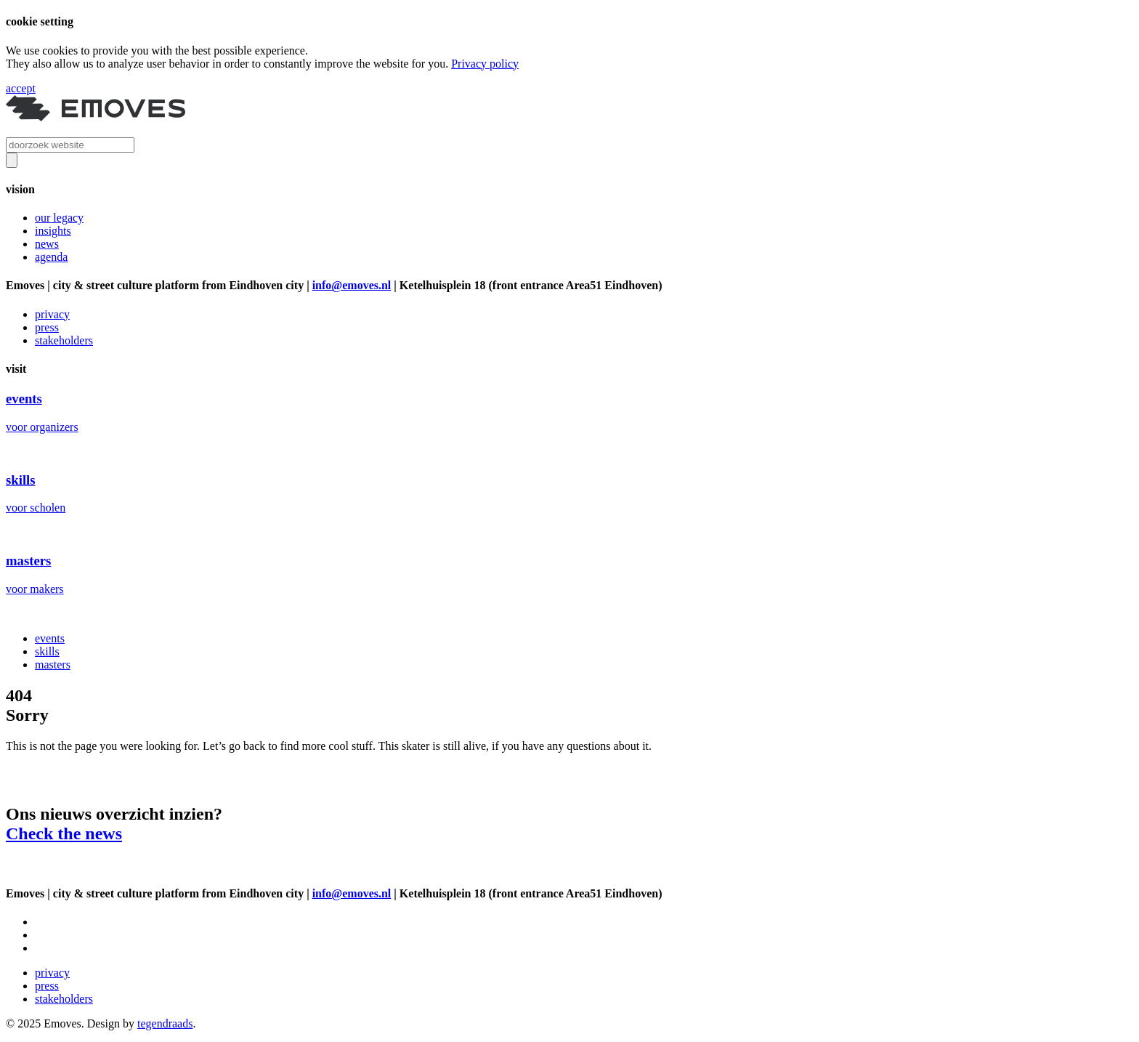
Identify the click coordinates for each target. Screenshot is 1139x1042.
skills (47, 651)
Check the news (64, 833)
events (50, 638)
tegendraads (164, 1023)
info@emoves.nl (352, 285)
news (47, 244)
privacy (52, 314)
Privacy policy (485, 63)
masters (52, 664)
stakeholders (64, 340)
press (47, 327)
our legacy (59, 217)
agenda (51, 257)
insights (53, 231)
